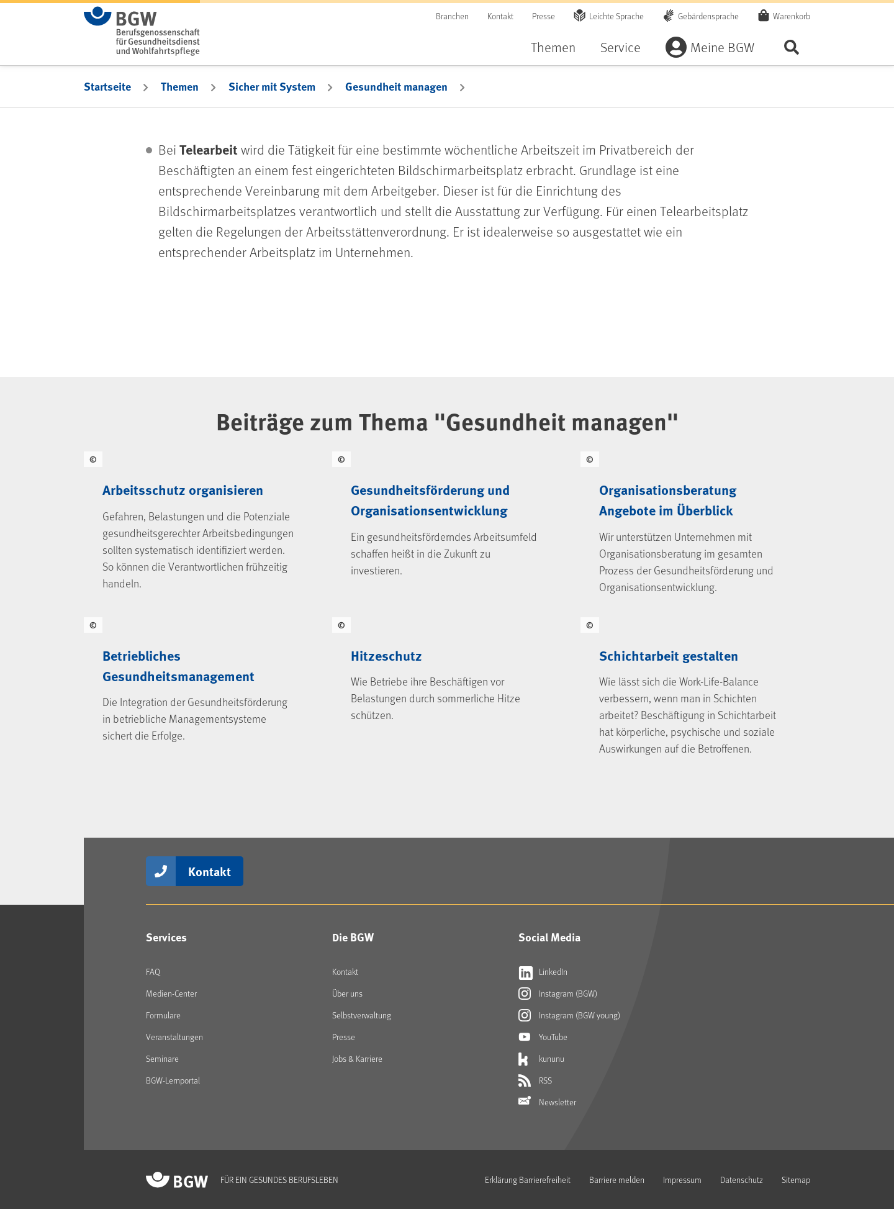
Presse (543, 16)
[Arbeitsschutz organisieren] (198, 525)
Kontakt (500, 16)
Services (166, 937)
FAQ (153, 971)
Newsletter (547, 1102)
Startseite (107, 86)
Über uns (347, 993)
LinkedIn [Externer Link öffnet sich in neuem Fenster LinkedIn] (542, 972)
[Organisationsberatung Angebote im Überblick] (695, 525)
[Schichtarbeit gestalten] (695, 689)
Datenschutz (741, 1179)
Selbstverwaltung (361, 1015)
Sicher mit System (271, 86)
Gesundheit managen (396, 86)
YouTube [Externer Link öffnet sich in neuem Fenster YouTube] (542, 1037)
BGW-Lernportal (173, 1080)
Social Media (549, 937)
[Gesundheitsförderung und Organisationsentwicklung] (447, 525)
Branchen (452, 16)
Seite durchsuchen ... (791, 47)
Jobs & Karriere (357, 1058)
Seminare (162, 1058)
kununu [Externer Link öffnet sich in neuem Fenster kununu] (541, 1059)
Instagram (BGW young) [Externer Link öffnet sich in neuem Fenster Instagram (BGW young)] (569, 1015)
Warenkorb (791, 15)
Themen (553, 47)
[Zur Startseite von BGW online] (142, 31)
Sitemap (796, 1179)
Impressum (682, 1179)
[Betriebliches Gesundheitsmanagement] (198, 689)
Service (620, 47)
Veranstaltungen (174, 1037)
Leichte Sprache (616, 16)
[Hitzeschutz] (447, 689)
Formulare (163, 1015)
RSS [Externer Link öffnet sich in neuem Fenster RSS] (535, 1080)
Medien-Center (171, 993)
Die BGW (353, 937)
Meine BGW (722, 47)
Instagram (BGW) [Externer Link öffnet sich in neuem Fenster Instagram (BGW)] (557, 993)
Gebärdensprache (708, 16)
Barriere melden (616, 1179)
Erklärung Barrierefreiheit (528, 1179)
